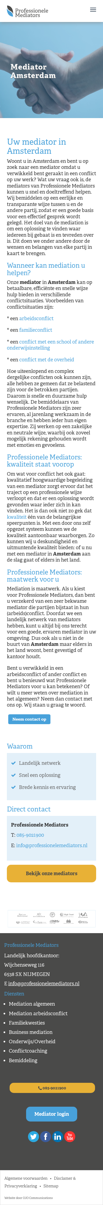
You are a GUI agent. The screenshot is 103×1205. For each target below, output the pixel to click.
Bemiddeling (23, 1060)
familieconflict (35, 330)
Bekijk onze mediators (51, 873)
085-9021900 (30, 835)
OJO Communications (38, 1198)
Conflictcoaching (28, 1051)
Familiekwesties (27, 1023)
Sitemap (51, 1186)
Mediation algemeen (32, 1004)
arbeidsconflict (36, 318)
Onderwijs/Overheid (32, 1041)
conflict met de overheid (46, 359)
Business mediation (30, 1032)
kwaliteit (17, 517)
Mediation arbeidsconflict (38, 1013)
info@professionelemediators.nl (51, 845)
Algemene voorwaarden (26, 1178)
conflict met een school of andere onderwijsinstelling (50, 345)
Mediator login (51, 1114)
